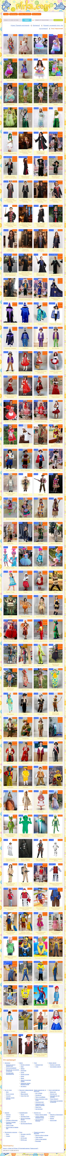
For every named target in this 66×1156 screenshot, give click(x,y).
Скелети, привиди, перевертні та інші (39, 1117)
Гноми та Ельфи (9, 1125)
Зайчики (22, 1068)
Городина (8, 1096)
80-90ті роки (24, 1140)
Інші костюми (53, 1120)
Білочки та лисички (25, 1065)
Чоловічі (8, 1136)
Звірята (21, 1063)
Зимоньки (8, 1114)
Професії (52, 1116)
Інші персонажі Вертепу (26, 1123)
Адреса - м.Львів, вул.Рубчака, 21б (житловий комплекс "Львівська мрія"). (20, 1148)
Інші (49, 1112)
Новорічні (7, 1112)
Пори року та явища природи (26, 1090)
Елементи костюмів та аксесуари (39, 1133)
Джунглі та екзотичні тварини (26, 1080)
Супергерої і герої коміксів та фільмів (39, 1104)
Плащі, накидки (39, 1137)
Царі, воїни (23, 1121)
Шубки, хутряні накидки (40, 1139)
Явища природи (24, 1094)
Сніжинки (8, 1116)
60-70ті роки (24, 1138)
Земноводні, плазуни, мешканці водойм (26, 1084)
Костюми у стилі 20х (26, 1134)
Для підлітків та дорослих (11, 1132)
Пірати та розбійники (40, 1097)
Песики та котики (25, 1074)
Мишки (22, 1078)
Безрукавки (38, 1141)
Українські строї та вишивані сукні (10, 1065)
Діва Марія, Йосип (25, 1116)
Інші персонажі (38, 1109)
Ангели (22, 1114)
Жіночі (7, 1134)
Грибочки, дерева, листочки (10, 1098)
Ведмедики (23, 1070)
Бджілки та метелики (55, 1065)
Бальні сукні (53, 1092)
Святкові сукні (53, 1094)
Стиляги (22, 1136)
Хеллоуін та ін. (37, 1112)
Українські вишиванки (11, 1068)
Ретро (20, 1132)
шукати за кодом (58, 20)
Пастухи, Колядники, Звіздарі (25, 1119)
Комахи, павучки (52, 1063)
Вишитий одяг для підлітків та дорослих (12, 1070)
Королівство (38, 1095)
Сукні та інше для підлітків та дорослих (56, 1101)
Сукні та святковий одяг (54, 1090)
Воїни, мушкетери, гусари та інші (41, 1099)
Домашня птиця (39, 1065)
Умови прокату (25, 14)
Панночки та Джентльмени (56, 1114)
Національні (7, 1063)
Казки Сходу (38, 1107)
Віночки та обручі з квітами (41, 1135)
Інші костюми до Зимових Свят (12, 1128)
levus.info (41, 1154)
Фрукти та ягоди (10, 1094)
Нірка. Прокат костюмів (20, 25)
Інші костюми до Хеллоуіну (39, 1120)
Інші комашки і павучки (55, 1066)
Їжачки (22, 1072)
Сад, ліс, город (8, 1090)
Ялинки (7, 1118)
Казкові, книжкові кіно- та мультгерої (40, 1090)
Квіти (7, 1092)
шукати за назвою (26, 20)
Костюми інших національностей (10, 1073)
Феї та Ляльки (38, 1093)
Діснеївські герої (39, 1102)
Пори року (23, 1092)
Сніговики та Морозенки (11, 1120)
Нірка (6, 14)
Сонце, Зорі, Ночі (25, 1096)
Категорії (13, 14)
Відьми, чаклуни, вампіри (41, 1114)
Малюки (52, 1118)
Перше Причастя (54, 1099)
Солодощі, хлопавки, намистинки (11, 1123)
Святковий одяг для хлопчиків (54, 1096)
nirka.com (31, 1154)
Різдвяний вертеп (23, 1112)
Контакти (36, 14)
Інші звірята (23, 1086)
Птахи (35, 1063)
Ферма (22, 1076)
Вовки (22, 1066)
